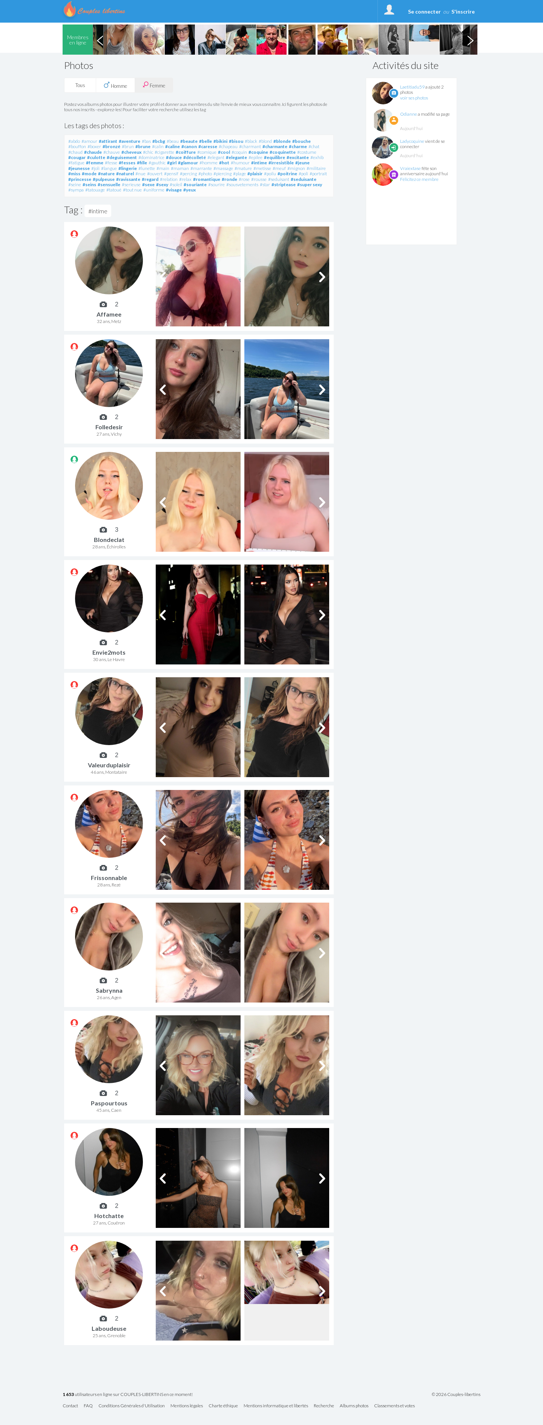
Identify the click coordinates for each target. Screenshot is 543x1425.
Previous (100, 39)
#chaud (75, 152)
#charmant (250, 146)
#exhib (317, 157)
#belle (205, 141)
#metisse (262, 168)
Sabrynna (109, 990)
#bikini (220, 141)
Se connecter (424, 11)
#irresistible (281, 162)
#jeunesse (79, 168)
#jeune (302, 162)
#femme (94, 162)
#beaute (189, 141)
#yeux (189, 190)
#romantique (206, 179)
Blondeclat (109, 539)
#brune (142, 146)
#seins (89, 184)
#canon (189, 146)
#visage (174, 190)
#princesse (79, 179)
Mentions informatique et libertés (276, 1406)
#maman (180, 168)
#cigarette (164, 152)
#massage (223, 168)
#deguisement (122, 157)
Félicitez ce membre (419, 179)
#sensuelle (109, 184)
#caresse (207, 146)
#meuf (279, 168)
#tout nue (132, 190)
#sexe (148, 184)
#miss (74, 173)
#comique (206, 152)
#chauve (111, 152)
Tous (80, 85)
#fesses (127, 162)
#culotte (96, 157)
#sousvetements (242, 184)
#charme (298, 146)
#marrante (201, 168)
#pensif (171, 173)
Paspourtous (109, 1103)
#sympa (76, 190)
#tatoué (113, 190)
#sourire (216, 184)
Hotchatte (109, 1215)
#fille (142, 162)
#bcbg (158, 141)
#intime (259, 162)
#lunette (146, 168)
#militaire (316, 168)
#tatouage (95, 190)
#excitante (298, 157)
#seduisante (303, 179)
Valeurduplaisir (109, 764)
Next (470, 39)
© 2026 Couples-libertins (456, 1394)
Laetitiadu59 (412, 87)
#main (162, 168)
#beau (173, 141)
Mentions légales (186, 1406)
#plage (239, 173)
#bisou (236, 141)
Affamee (109, 314)
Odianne (408, 114)
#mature (243, 168)
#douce (174, 157)
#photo (205, 173)
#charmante (274, 146)
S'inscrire (463, 11)
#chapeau (228, 146)
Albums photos (354, 1406)
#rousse (259, 179)
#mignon (296, 168)
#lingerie (127, 168)
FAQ (88, 1406)
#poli (303, 173)
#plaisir (254, 173)
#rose (244, 179)
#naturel (125, 173)
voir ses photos (414, 98)
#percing (188, 173)
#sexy (162, 184)
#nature (106, 173)
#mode (89, 173)
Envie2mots (109, 652)
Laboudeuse (109, 1328)
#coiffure (186, 152)
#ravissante (128, 179)
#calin (158, 146)
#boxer (94, 146)
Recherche (324, 1406)
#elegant (215, 157)
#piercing (222, 173)
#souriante (195, 184)
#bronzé (111, 146)
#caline (172, 146)
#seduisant (278, 179)
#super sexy (309, 184)
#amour (89, 141)
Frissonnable (109, 877)
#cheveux (131, 152)
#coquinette (283, 152)
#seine (74, 184)
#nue (140, 173)
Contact (70, 1406)
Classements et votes (394, 1406)
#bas (146, 141)
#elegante (236, 157)
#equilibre (274, 157)
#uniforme (153, 190)
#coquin (239, 152)
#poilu (270, 173)
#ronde (229, 179)
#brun (128, 146)
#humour (240, 162)
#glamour (188, 162)
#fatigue (76, 162)
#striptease (284, 184)
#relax (185, 179)
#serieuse (131, 184)
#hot (224, 162)
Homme (115, 85)
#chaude (93, 152)
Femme (154, 85)
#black (251, 141)
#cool (224, 152)
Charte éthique (223, 1406)
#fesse (111, 162)
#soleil (176, 184)
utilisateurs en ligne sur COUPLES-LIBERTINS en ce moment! (128, 1394)
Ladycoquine (412, 141)
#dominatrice (151, 157)
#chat (313, 146)
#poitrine (287, 173)
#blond (265, 141)
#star (265, 184)
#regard (150, 179)
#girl (171, 162)
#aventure (129, 141)
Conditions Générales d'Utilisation (131, 1406)
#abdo (74, 141)
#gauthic (157, 162)
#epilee (255, 157)
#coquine (258, 152)
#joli (95, 168)
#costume (306, 152)
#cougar (77, 157)
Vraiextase (410, 168)
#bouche (301, 141)
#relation (169, 179)
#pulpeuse (104, 179)
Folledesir (109, 426)
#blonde (282, 141)
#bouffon (77, 146)
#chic (148, 152)
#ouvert (155, 173)
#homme (208, 162)
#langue (109, 168)
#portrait (318, 173)
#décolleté (194, 157)
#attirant (108, 141)
